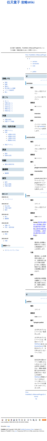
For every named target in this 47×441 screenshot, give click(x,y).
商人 (6, 92)
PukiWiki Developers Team (27, 429)
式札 (6, 132)
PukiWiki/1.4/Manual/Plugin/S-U (35, 394)
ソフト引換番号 (9, 90)
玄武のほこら (9, 105)
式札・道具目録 (9, 227)
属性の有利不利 (9, 164)
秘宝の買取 (8, 184)
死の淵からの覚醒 (10, 88)
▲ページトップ (44, 80)
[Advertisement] (21, 25)
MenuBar (7, 206)
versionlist (36, 63)
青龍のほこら (9, 108)
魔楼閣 (7, 173)
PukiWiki (41, 126)
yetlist (34, 71)
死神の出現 (8, 155)
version (35, 61)
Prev (26, 55)
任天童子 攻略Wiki (21, 2)
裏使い (7, 86)
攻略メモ (7, 225)
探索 (6, 84)
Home (36, 396)
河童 (6, 240)
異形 (6, 82)
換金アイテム (9, 144)
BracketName (39, 346)
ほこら (7, 101)
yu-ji (16, 431)
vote (34, 66)
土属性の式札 (12, 138)
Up (36, 399)
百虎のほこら (9, 107)
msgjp (8, 426)
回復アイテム (9, 130)
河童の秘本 (8, 186)
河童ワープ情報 (9, 121)
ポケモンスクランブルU (12, 250)
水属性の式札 (12, 136)
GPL (41, 429)
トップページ (9, 199)
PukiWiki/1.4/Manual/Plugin (37, 55)
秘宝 (6, 182)
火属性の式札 (12, 134)
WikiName (38, 344)
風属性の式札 (12, 140)
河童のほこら (9, 103)
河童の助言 (8, 119)
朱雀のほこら (9, 110)
